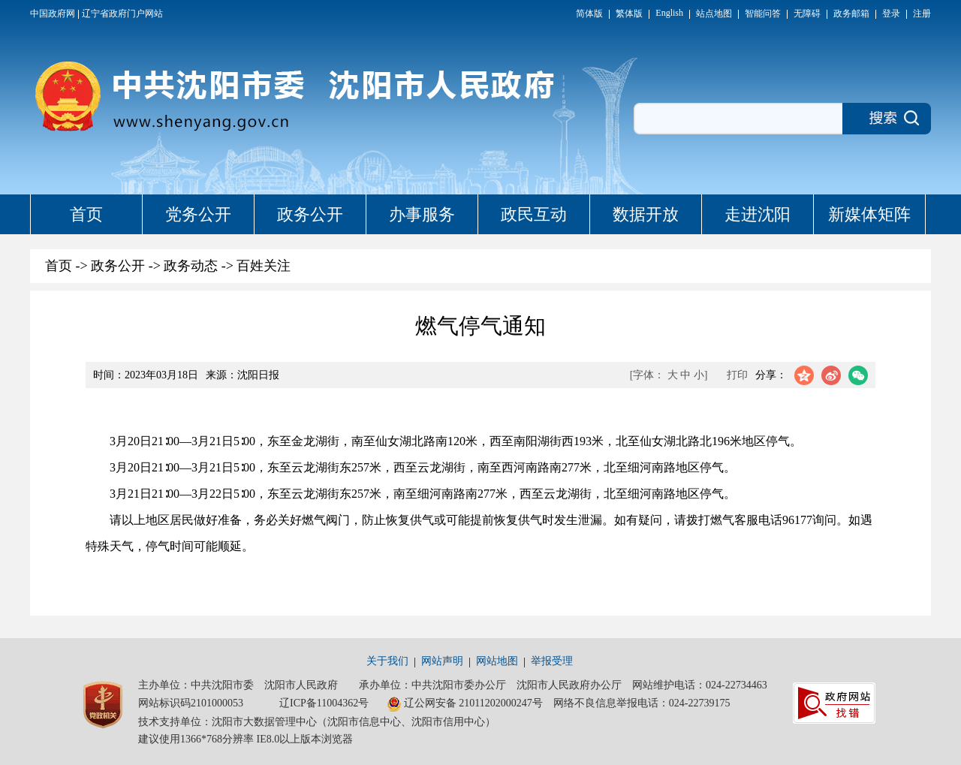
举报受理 (552, 661)
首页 (86, 214)
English (669, 13)
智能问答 (763, 13)
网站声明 (442, 661)
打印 (737, 375)
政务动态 (191, 265)
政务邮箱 (851, 13)
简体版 (589, 13)
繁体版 (629, 13)
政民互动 (534, 214)
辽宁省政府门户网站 (122, 13)
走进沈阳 (758, 214)
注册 (922, 13)
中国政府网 (52, 13)
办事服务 (422, 214)
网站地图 (497, 661)
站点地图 (714, 13)
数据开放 (646, 214)
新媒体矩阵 (869, 214)
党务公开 (198, 214)
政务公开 (310, 214)
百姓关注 (263, 265)
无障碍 (807, 13)
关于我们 (387, 661)
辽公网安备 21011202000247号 (465, 704)
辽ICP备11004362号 (324, 703)
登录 (891, 13)
